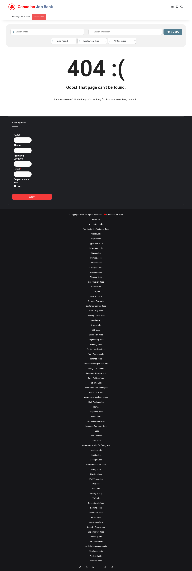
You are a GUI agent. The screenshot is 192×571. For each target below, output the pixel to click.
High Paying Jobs (96, 402)
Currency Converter (96, 301)
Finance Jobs (96, 359)
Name (17, 135)
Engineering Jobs (96, 339)
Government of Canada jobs (96, 388)
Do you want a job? (21, 181)
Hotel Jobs (96, 416)
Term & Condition (96, 541)
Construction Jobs (96, 282)
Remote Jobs (96, 508)
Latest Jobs (96, 440)
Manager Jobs (96, 460)
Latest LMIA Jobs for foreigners (96, 445)
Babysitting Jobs (96, 248)
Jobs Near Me (96, 436)
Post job (96, 484)
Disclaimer (95, 320)
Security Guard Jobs (96, 527)
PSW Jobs (96, 498)
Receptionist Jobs (96, 503)
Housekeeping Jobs (96, 421)
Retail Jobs (96, 517)
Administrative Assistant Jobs (96, 229)
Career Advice (96, 263)
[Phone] (23, 150)
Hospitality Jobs (96, 412)
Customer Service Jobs (96, 306)
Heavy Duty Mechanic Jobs (96, 397)
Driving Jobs (96, 325)
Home (96, 407)
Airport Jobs (96, 234)
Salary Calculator (96, 522)
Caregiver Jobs (96, 267)
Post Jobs (96, 488)
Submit (32, 197)
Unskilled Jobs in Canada (96, 546)
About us (96, 219)
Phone (17, 145)
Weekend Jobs (96, 556)
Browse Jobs (96, 258)
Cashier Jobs (96, 272)
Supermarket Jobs (96, 532)
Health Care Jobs (96, 392)
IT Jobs (96, 431)
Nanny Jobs (96, 469)
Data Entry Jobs (96, 311)
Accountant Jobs (96, 224)
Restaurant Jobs (96, 513)
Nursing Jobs (96, 474)
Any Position (96, 239)
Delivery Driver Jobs (96, 315)
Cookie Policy (96, 296)
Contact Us (96, 287)
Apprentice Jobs (96, 243)
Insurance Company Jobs (96, 426)
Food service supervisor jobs (96, 363)
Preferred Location (19, 157)
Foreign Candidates (96, 368)
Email (17, 169)
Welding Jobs (96, 561)
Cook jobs (96, 291)
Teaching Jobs (96, 537)
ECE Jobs (96, 330)
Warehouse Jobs (96, 551)
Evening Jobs (96, 344)
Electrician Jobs (96, 335)
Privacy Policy (96, 493)
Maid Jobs (96, 455)
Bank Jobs (96, 253)
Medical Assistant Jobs (96, 464)
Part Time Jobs (96, 479)
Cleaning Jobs (96, 277)
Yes (20, 186)
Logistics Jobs (96, 450)
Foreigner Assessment (96, 373)
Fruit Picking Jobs (96, 378)
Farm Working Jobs (96, 354)
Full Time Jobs (96, 383)
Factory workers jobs (96, 349)
